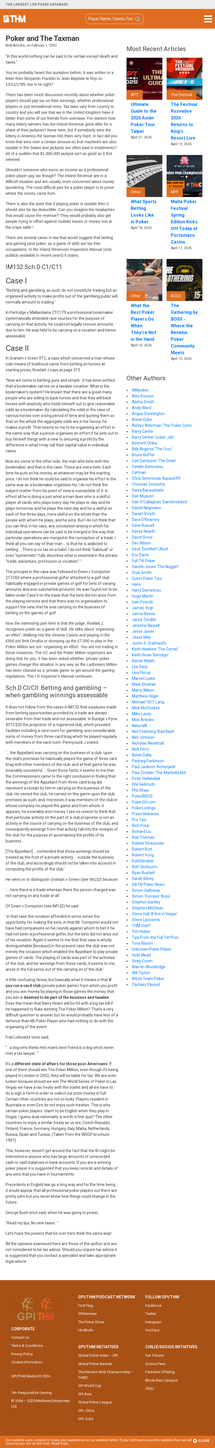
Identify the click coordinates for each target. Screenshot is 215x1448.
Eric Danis (140, 555)
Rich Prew (140, 825)
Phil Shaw (140, 790)
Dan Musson (143, 496)
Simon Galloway (146, 890)
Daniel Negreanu (146, 508)
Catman (139, 472)
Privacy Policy (22, 1354)
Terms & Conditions (27, 1345)
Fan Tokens (154, 1355)
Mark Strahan (144, 684)
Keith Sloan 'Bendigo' (150, 655)
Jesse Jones (143, 631)
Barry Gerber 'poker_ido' (153, 437)
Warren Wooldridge (148, 967)
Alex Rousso (143, 396)
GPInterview (87, 1314)
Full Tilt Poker (143, 561)
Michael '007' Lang (148, 702)
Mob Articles (143, 719)
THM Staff (141, 925)
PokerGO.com (144, 802)
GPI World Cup (89, 1386)
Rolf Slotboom (144, 867)
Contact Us (20, 1337)
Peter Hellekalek (146, 778)
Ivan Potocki (142, 602)
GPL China (86, 1410)
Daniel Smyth (143, 513)
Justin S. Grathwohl (149, 643)
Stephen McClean (147, 908)
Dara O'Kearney (145, 519)
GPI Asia (85, 1394)
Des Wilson (141, 543)
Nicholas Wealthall (148, 743)
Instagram (153, 1322)
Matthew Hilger (145, 696)
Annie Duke (142, 419)
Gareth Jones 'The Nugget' (155, 566)
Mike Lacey (141, 714)
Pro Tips (139, 819)
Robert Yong (143, 855)
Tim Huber (141, 931)
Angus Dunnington (148, 413)
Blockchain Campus (161, 1380)
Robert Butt (142, 849)
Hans (136, 584)
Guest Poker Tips (147, 578)
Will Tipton (141, 972)
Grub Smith (142, 572)
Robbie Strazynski (148, 843)
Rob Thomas (143, 837)
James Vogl (142, 608)
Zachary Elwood (146, 984)
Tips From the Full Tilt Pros (155, 937)
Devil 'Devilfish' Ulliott (150, 549)
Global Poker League (95, 1402)
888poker (140, 390)
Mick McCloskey (146, 708)
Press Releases (145, 814)
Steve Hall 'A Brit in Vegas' (154, 914)
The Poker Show (91, 1322)
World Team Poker (148, 978)
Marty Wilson (143, 690)
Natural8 (139, 725)
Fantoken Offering (160, 1372)
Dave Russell (143, 525)
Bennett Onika (144, 443)
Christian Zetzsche (148, 484)
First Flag (85, 1305)
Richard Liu (141, 831)
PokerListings (144, 808)
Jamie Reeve (143, 613)
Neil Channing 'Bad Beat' (153, 731)
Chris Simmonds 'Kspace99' (156, 478)
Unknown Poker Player (152, 949)
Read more (59, 1443)
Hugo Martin (142, 596)
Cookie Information (26, 1362)
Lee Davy (140, 666)
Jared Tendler (144, 619)
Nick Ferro (140, 749)
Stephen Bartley (146, 902)
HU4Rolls (85, 1330)
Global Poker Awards (95, 1364)
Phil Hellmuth (143, 784)
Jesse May (141, 637)
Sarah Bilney (143, 878)
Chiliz (149, 1388)
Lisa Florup (141, 672)
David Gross (142, 537)
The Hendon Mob (14, 19)
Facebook (153, 1305)
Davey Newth (143, 531)
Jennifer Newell (146, 625)
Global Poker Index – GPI (98, 1355)
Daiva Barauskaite (148, 490)
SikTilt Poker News (148, 884)
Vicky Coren (142, 961)
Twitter (150, 1314)
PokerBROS (142, 796)
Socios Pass (155, 1364)
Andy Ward (141, 408)
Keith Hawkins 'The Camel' (155, 649)
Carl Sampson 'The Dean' (154, 460)
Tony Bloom (142, 943)
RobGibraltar (143, 861)
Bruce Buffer (143, 455)
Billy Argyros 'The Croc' (152, 449)
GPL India (85, 1419)
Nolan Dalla (141, 755)
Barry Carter (142, 431)
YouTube (152, 1330)
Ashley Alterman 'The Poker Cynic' (162, 425)
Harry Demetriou (146, 590)
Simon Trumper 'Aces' (151, 896)
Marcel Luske (143, 678)
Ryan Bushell (143, 872)
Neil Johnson (143, 737)
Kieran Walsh (143, 661)
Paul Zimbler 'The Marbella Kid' (159, 772)
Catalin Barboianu (147, 466)
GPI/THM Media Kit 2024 (30, 1376)
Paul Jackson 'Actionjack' (154, 766)
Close (201, 1440)
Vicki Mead (141, 955)
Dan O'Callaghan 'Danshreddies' (160, 502)
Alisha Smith (143, 402)
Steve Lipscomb (146, 920)
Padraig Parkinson (148, 761)
